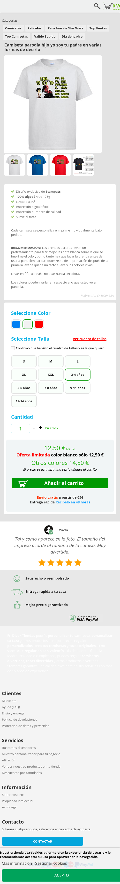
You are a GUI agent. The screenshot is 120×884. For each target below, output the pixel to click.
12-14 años (24, 401)
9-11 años (77, 388)
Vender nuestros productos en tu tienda (31, 766)
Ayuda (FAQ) (11, 707)
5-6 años (23, 388)
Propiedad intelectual (17, 801)
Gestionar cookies (51, 863)
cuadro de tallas (65, 348)
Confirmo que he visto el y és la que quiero (60, 348)
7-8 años (50, 388)
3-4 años (77, 374)
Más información (17, 863)
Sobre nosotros (13, 794)
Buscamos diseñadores (19, 747)
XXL (51, 374)
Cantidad (22, 417)
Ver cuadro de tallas (89, 338)
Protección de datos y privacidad (25, 726)
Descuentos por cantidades (22, 773)
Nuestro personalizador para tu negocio (31, 754)
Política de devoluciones (19, 719)
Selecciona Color (31, 313)
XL (24, 374)
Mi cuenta (9, 701)
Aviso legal (9, 807)
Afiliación (8, 760)
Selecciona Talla (60, 343)
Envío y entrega (13, 713)
